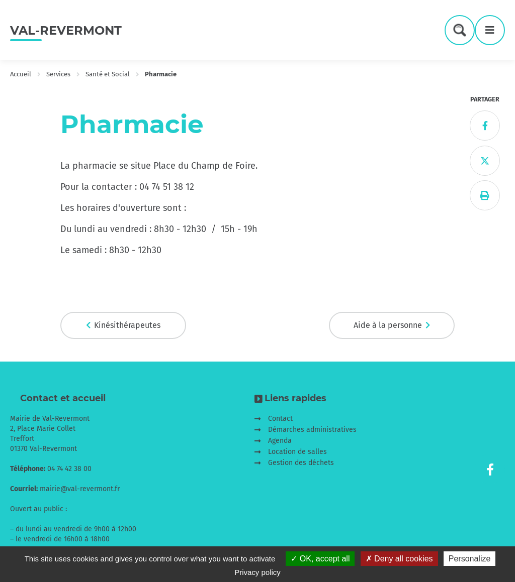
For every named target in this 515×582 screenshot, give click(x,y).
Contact (280, 418)
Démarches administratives (312, 429)
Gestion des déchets (301, 462)
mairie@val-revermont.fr (80, 489)
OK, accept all (320, 558)
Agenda (280, 440)
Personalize (470, 558)
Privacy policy (257, 572)
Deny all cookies (399, 558)
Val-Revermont (66, 30)
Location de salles (297, 451)
